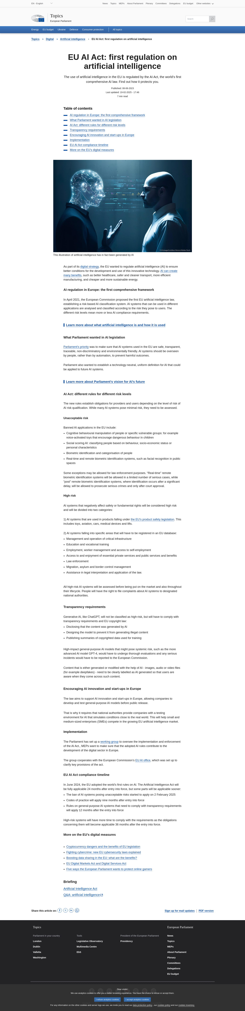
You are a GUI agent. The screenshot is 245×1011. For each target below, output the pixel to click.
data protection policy (142, 1007)
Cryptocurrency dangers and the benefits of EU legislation (103, 846)
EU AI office (142, 760)
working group (109, 741)
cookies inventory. (186, 1007)
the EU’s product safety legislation (152, 519)
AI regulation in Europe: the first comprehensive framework (107, 115)
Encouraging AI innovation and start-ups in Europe (102, 135)
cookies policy (164, 1007)
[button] (205, 3)
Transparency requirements (87, 130)
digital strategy (89, 266)
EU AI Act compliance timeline (89, 145)
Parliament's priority (76, 346)
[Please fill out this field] (200, 19)
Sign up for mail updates (180, 910)
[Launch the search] (212, 19)
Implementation (80, 140)
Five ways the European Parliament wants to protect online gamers (109, 869)
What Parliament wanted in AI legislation (95, 120)
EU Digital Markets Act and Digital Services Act (96, 863)
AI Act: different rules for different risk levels (97, 125)
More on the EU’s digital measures (92, 150)
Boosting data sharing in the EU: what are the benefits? (101, 857)
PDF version (206, 910)
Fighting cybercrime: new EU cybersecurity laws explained (103, 852)
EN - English (37, 3)
